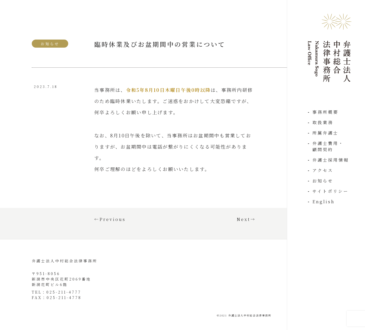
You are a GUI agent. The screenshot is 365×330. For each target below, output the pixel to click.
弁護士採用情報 (330, 160)
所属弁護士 (325, 133)
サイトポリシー (330, 191)
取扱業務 (322, 122)
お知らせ (322, 181)
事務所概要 (325, 112)
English (323, 202)
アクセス (322, 170)
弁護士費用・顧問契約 (328, 146)
